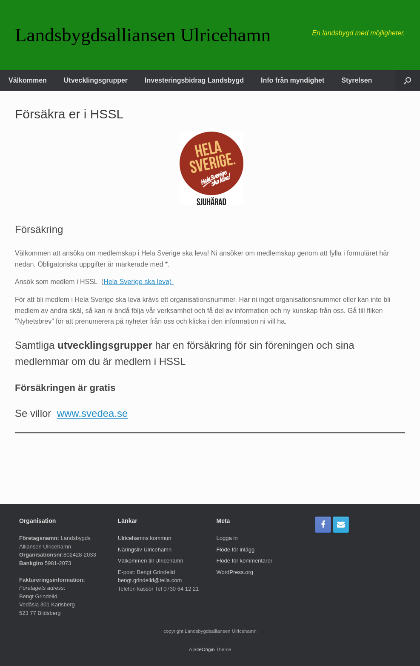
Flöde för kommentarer (245, 560)
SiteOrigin (204, 649)
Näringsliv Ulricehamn (144, 549)
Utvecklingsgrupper (96, 80)
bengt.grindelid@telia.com (150, 580)
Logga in (227, 538)
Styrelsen (356, 80)
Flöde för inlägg (236, 549)
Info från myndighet (292, 80)
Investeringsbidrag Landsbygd (194, 80)
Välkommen (28, 80)
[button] (407, 80)
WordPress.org (235, 572)
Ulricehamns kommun (144, 538)
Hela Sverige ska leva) (138, 281)
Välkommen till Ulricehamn (150, 560)
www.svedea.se (92, 413)
